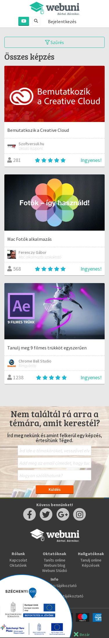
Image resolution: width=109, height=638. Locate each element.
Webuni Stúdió (54, 570)
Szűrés (54, 42)
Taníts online (54, 560)
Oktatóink (18, 565)
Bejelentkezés (62, 21)
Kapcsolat (18, 560)
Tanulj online (91, 560)
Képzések (91, 565)
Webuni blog (54, 565)
